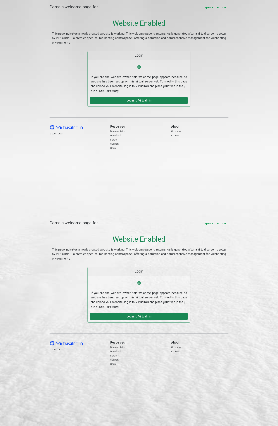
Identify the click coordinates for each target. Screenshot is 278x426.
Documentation (118, 130)
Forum (113, 139)
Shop (113, 147)
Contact (199, 145)
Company (176, 130)
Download (115, 134)
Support (114, 143)
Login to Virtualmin (139, 100)
